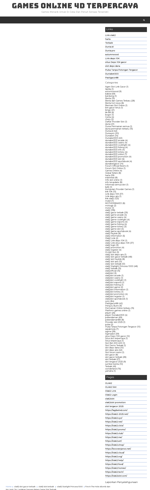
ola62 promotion (114, 248)
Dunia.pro (110, 51)
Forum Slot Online (115, 169)
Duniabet (111, 136)
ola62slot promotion (116, 295)
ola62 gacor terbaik (116, 213)
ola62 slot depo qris (115, 255)
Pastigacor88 (111, 78)
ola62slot (110, 273)
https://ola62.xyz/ (113, 418)
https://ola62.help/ (114, 461)
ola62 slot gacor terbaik (118, 257)
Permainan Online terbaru (119, 308)
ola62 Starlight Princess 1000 (121, 267)
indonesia (111, 178)
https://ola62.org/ (113, 457)
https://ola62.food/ (114, 465)
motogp (110, 206)
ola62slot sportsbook (116, 299)
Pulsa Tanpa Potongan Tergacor (121, 70)
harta (107, 39)
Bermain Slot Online (116, 106)
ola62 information (115, 236)
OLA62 (108, 384)
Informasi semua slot (116, 185)
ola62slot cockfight (115, 281)
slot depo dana (112, 66)
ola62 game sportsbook (118, 232)
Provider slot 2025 (115, 322)
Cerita (109, 117)
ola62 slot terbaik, (61, 50)
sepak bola (112, 330)
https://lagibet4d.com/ (116, 411)
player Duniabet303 (116, 316)
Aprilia (109, 89)
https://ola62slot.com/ (116, 476)
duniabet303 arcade (116, 141)
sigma (110, 332)
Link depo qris (113, 197)
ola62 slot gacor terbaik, (42, 50)
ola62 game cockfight (117, 220)
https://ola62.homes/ (115, 468)
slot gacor (111, 355)
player (110, 313)
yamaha (110, 371)
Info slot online (113, 180)
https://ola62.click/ (114, 426)
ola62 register (113, 250)
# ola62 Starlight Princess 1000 (71, 272)
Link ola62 (110, 36)
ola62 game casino (115, 218)
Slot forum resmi (114, 353)
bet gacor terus (114, 108)
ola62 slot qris (113, 262)
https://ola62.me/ (113, 438)
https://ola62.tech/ (114, 472)
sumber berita (114, 364)
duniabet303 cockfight (117, 145)
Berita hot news (114, 103)
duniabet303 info (115, 150)
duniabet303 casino (116, 143)
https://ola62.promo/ (115, 430)
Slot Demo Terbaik (115, 346)
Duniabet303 (112, 74)
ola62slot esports (114, 283)
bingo (110, 110)
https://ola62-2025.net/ (116, 414)
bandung (111, 96)
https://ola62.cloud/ (114, 453)
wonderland (113, 369)
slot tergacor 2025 (115, 362)
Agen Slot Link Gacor (116, 87)
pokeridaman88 (114, 320)
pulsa (109, 325)
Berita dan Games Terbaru (120, 101)
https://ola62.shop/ (114, 445)
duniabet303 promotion (118, 157)
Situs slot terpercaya (116, 339)
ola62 (110, 211)
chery (109, 120)
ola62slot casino (114, 278)
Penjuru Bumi (113, 306)
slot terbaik (112, 360)
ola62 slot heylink (115, 260)
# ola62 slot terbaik (46, 272)
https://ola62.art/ (113, 441)
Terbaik (109, 43)
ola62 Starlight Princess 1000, (82, 50)
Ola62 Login (111, 395)
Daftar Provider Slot (116, 122)
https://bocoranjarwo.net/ (118, 449)
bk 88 (109, 113)
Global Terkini (113, 173)
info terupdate (113, 183)
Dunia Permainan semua (118, 127)
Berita (110, 99)
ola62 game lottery (115, 227)
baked (110, 94)
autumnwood (112, 55)
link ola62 (112, 199)
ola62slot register (114, 297)
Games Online (113, 171)
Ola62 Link (111, 239)
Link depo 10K (112, 59)
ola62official (112, 271)
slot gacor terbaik (115, 357)
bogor (109, 115)
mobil (109, 201)
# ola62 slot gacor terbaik (24, 272)
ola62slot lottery (114, 292)
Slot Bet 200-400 (115, 343)
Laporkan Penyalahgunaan (121, 482)
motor (109, 208)
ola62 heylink (113, 234)
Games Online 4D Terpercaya (75, 5)
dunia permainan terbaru (119, 129)
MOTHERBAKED (115, 204)
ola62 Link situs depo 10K (119, 243)
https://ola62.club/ (114, 434)
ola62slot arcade (114, 276)
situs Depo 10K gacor (115, 63)
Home (9, 29)
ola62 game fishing (116, 225)
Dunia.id (109, 47)
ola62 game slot (114, 229)
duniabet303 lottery (116, 152)
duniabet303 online (116, 155)
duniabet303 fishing (116, 148)
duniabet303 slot (114, 159)
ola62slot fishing (114, 285)
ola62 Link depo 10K (116, 241)
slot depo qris (113, 350)
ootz (109, 301)
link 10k (110, 192)
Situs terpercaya (114, 341)
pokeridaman (113, 318)
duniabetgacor (114, 164)
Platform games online (117, 311)
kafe (108, 187)
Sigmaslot (112, 334)
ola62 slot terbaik (115, 264)
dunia (109, 124)
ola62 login (112, 246)
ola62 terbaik (113, 269)
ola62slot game (114, 287)
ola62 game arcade (116, 215)
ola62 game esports (116, 222)
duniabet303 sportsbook (118, 162)
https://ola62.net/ (113, 422)
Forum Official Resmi (116, 166)
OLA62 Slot (112, 253)
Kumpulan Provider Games (119, 190)
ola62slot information (116, 290)
